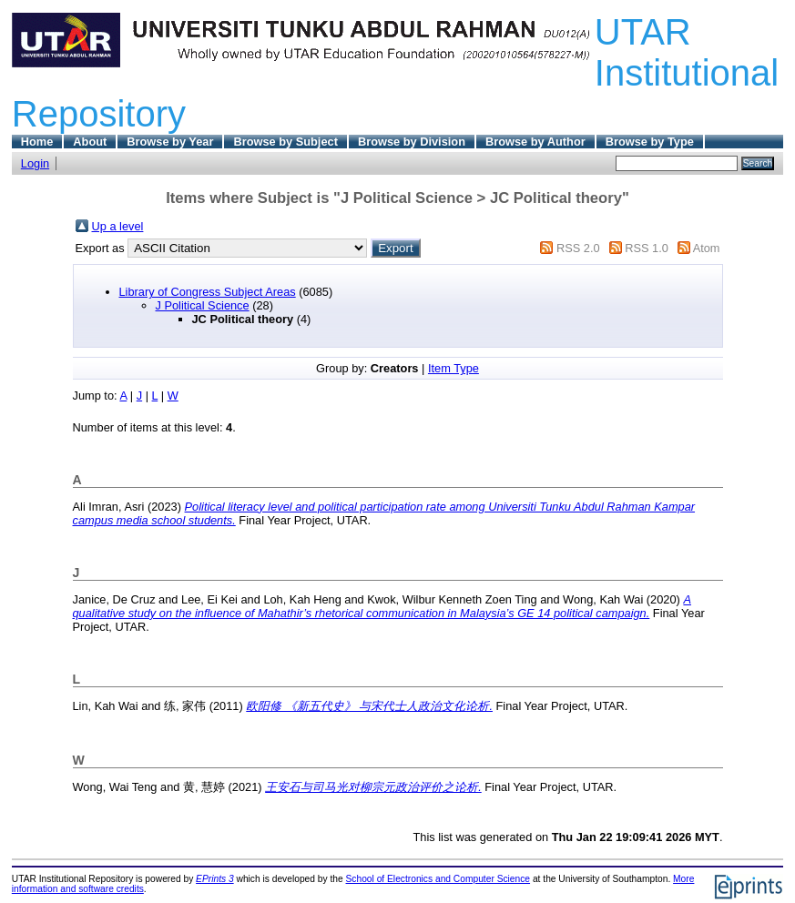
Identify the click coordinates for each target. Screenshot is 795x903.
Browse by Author (535, 141)
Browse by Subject (285, 141)
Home (37, 141)
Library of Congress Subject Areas (207, 292)
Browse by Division (411, 141)
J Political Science (203, 305)
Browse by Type (650, 141)
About (90, 141)
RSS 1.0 (646, 248)
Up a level (118, 226)
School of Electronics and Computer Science (438, 879)
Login (35, 163)
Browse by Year (170, 141)
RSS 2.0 (578, 248)
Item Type (453, 368)
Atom (706, 248)
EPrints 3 (215, 879)
